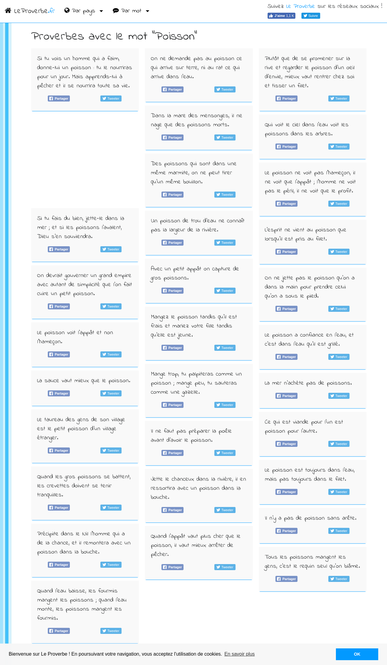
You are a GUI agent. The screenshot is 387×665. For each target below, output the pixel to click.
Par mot (128, 11)
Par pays (81, 11)
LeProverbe (30, 11)
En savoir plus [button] (239, 654)
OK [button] (357, 654)
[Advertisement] (85, 160)
